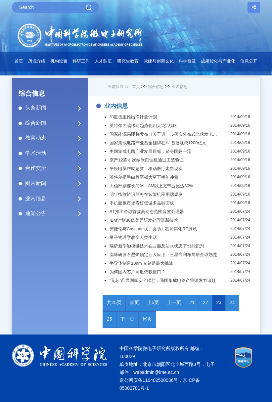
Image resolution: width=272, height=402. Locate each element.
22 (205, 302)
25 (109, 319)
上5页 (153, 302)
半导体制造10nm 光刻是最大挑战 (141, 263)
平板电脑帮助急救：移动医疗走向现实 (146, 168)
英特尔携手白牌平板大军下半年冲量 (144, 177)
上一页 (174, 302)
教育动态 (56, 138)
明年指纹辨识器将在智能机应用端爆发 (146, 194)
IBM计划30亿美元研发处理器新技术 (144, 220)
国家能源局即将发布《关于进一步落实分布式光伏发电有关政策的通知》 (165, 134)
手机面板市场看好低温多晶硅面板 (142, 203)
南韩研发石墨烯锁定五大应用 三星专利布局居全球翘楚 (163, 254)
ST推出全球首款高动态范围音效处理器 (147, 211)
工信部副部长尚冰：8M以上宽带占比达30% (151, 185)
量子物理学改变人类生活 (133, 237)
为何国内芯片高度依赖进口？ (137, 271)
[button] (81, 63)
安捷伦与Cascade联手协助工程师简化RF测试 (153, 228)
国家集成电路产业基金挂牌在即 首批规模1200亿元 (158, 142)
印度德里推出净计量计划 (133, 116)
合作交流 (56, 168)
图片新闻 (56, 183)
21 (192, 302)
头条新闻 (56, 107)
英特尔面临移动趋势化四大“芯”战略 (143, 125)
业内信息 (56, 198)
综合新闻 (56, 123)
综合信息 (156, 86)
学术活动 (56, 153)
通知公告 (56, 213)
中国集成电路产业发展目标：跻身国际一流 (150, 151)
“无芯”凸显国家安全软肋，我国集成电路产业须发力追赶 (163, 280)
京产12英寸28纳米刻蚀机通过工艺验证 (147, 159)
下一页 (127, 319)
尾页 (147, 319)
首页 (19, 61)
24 (232, 302)
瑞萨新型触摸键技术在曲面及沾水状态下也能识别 (157, 246)
